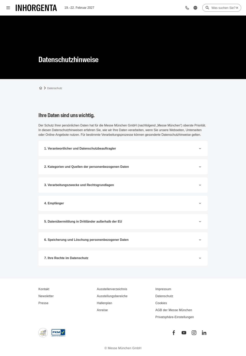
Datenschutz (164, 296)
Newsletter (46, 296)
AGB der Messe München (173, 310)
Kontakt (43, 289)
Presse (43, 303)
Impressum (163, 289)
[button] (187, 7)
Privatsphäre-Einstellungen (174, 317)
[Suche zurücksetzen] (237, 7)
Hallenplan (104, 303)
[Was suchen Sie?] (223, 8)
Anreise (102, 310)
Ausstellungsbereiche (112, 296)
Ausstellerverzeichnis (112, 289)
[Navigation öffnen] (8, 7)
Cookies (161, 303)
